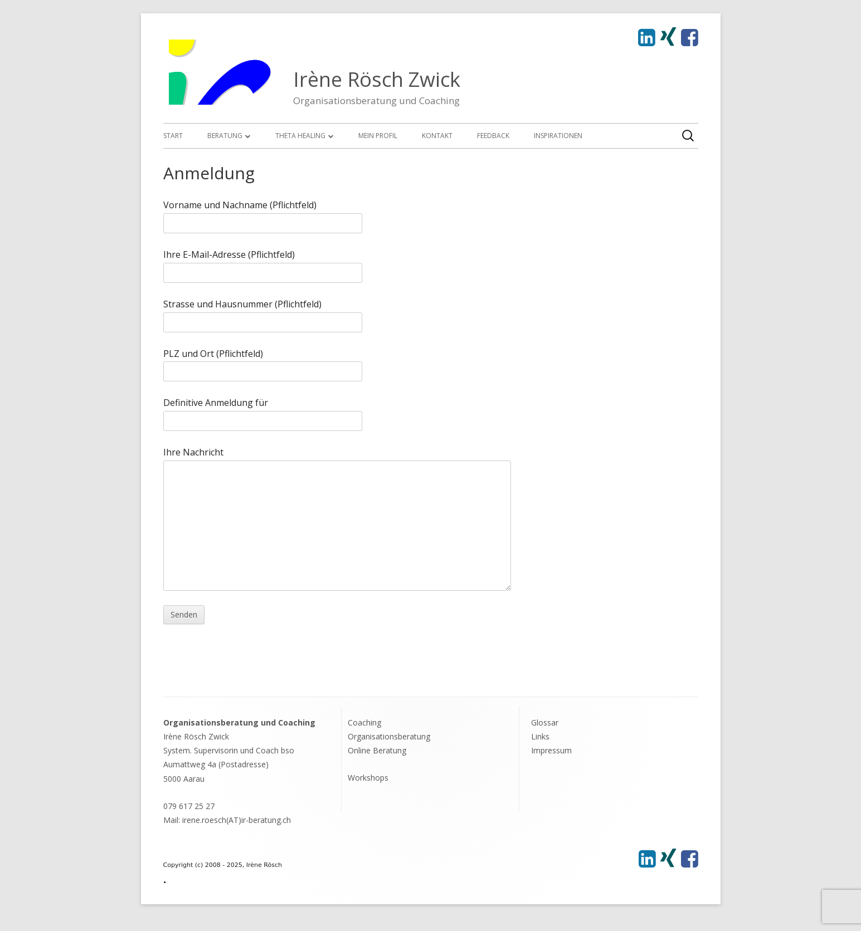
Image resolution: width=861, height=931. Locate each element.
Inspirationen (558, 135)
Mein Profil (377, 135)
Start (173, 135)
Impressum (551, 750)
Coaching (364, 722)
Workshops (368, 777)
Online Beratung (377, 750)
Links (540, 736)
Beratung (224, 135)
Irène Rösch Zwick (376, 79)
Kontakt (437, 135)
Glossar (544, 722)
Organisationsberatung (389, 736)
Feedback (493, 135)
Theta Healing (300, 135)
